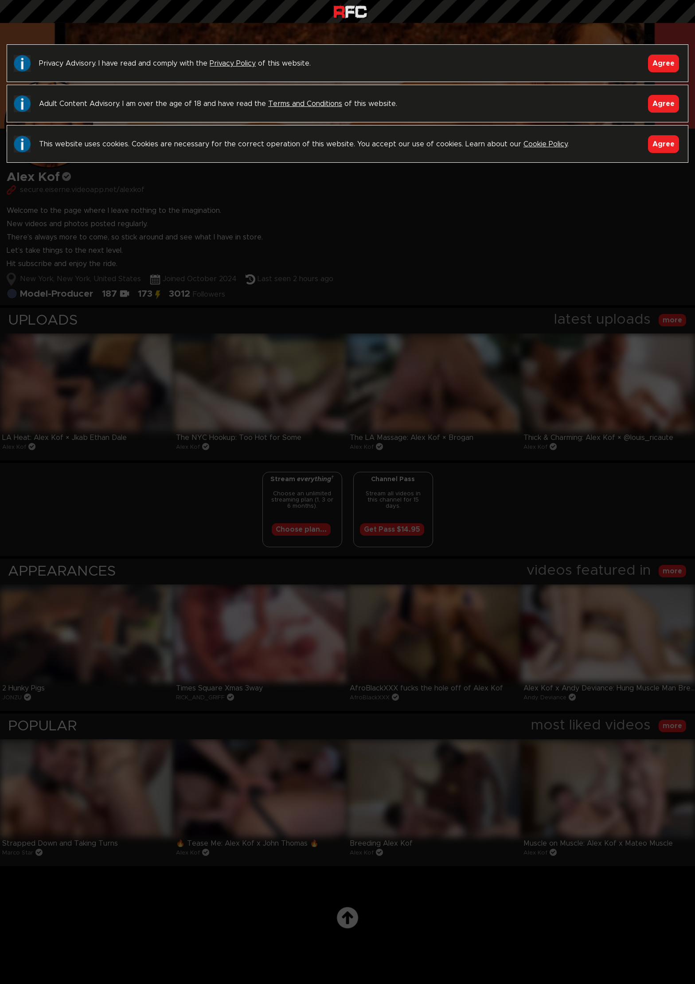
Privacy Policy (233, 63)
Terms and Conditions (305, 103)
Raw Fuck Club (350, 13)
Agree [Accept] (663, 63)
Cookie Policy (545, 144)
